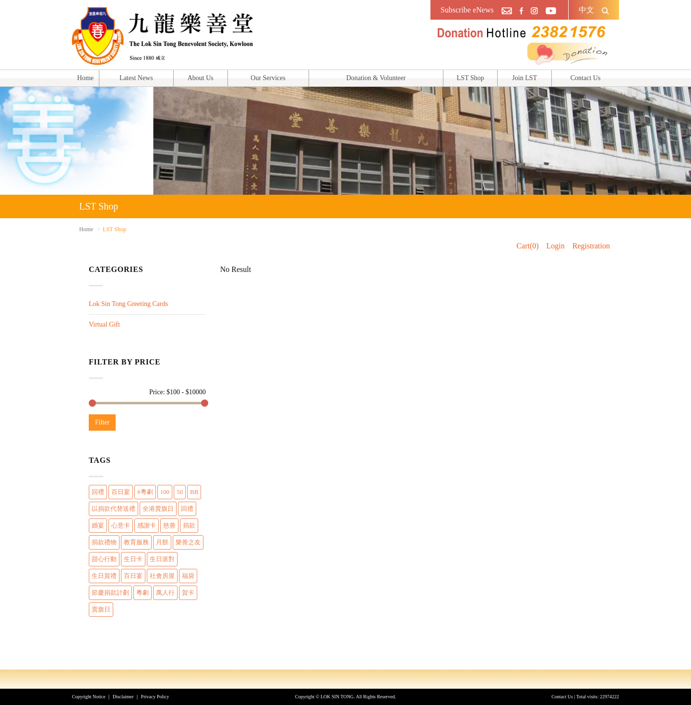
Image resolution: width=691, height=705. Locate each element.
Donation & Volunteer (375, 78)
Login (556, 246)
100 (165, 491)
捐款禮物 (104, 542)
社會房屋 (162, 575)
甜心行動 (104, 559)
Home (85, 78)
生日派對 (162, 559)
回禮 (98, 491)
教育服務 (136, 542)
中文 (586, 10)
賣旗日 (101, 609)
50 (180, 491)
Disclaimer (123, 696)
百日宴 (120, 491)
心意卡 (120, 525)
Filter (102, 422)
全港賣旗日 (158, 508)
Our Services (268, 78)
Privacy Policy (155, 696)
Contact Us (586, 78)
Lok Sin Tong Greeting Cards (128, 303)
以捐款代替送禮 (113, 508)
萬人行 (165, 592)
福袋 (188, 575)
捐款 (189, 525)
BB (194, 491)
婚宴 (98, 525)
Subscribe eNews (467, 10)
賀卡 (188, 592)
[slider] (92, 403)
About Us (201, 78)
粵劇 (142, 592)
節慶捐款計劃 (110, 592)
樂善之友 (188, 542)
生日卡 (133, 559)
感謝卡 (146, 525)
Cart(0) (527, 246)
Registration (591, 246)
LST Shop (470, 78)
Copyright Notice (89, 696)
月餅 (162, 542)
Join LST (524, 78)
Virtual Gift (104, 324)
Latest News (136, 78)
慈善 (169, 525)
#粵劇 (145, 491)
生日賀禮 (104, 575)
